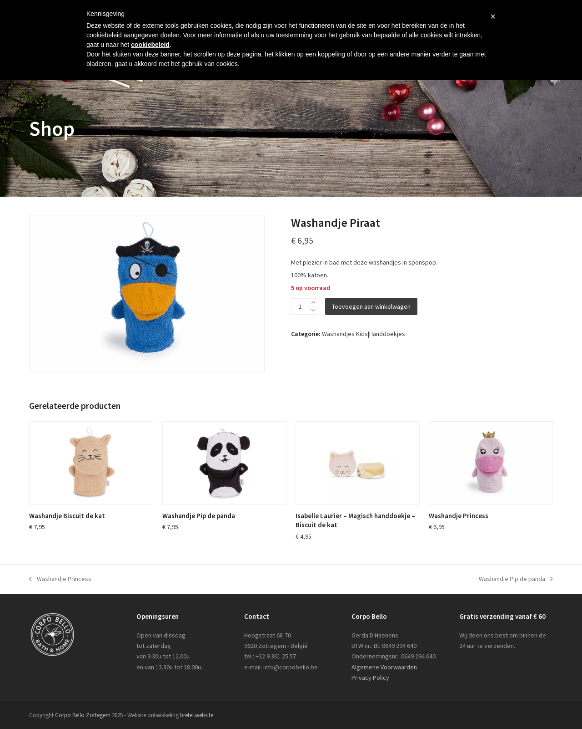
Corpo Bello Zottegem (82, 715)
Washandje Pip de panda (516, 579)
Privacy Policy (370, 677)
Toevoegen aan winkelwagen (371, 306)
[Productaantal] (300, 306)
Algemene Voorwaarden (384, 667)
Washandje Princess (60, 579)
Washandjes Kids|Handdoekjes (363, 334)
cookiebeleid (150, 44)
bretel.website (196, 715)
